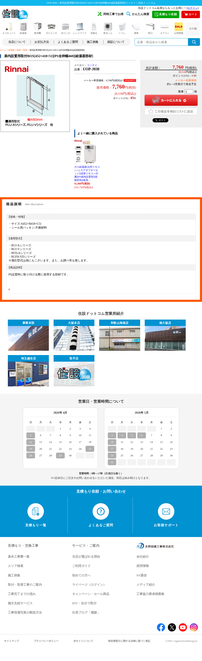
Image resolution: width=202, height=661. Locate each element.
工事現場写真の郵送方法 (25, 612)
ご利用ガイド (81, 566)
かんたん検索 (137, 14)
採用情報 (142, 566)
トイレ (122, 28)
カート (190, 14)
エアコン (164, 28)
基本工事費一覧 (18, 556)
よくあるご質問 (68, 42)
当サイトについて (83, 641)
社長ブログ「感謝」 (86, 612)
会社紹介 (142, 556)
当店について (17, 42)
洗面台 (94, 28)
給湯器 (23, 28)
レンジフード (80, 28)
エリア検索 (15, 566)
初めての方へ (81, 575)
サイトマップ (11, 641)
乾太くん (108, 28)
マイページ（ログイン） (89, 584)
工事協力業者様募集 (150, 594)
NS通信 (141, 575)
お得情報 (178, 28)
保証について (115, 42)
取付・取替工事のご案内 (25, 584)
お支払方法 (41, 42)
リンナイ (92, 65)
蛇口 (150, 28)
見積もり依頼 (166, 14)
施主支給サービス (20, 603)
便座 (136, 28)
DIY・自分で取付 (84, 603)
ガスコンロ (51, 28)
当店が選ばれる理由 (86, 556)
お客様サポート (166, 515)
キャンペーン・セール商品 (90, 594)
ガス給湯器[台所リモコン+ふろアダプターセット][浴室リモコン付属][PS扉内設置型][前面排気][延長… (87, 173)
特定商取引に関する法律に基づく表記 (129, 641)
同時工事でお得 (110, 14)
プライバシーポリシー (46, 641)
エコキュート (9, 28)
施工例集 (92, 42)
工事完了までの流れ (22, 594)
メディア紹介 (145, 584)
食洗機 (37, 28)
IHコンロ (65, 28)
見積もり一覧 (35, 515)
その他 (193, 28)
